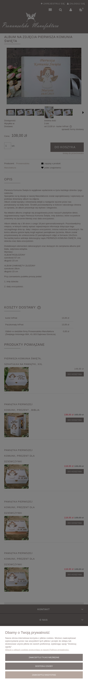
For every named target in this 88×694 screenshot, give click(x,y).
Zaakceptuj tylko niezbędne (44, 657)
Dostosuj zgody (44, 666)
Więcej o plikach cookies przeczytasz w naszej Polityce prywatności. (37, 649)
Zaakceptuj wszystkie (44, 675)
